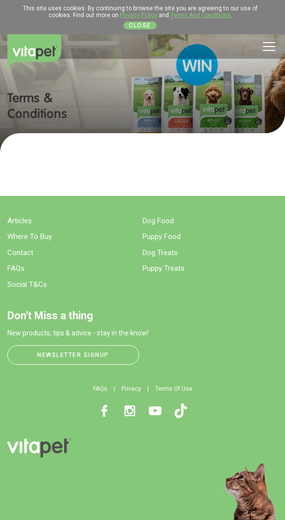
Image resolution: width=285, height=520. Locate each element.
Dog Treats (160, 252)
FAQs (15, 268)
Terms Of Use (173, 388)
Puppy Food (161, 236)
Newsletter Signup (73, 355)
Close (140, 25)
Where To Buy (29, 236)
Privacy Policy (138, 15)
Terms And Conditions (200, 15)
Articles (19, 220)
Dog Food (158, 220)
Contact (20, 252)
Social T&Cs (27, 284)
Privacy (131, 388)
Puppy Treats (163, 268)
